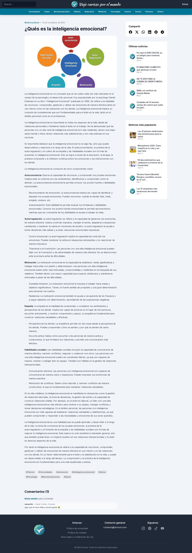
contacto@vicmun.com (115, 527)
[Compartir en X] (136, 32)
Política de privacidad (77, 528)
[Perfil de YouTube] (162, 528)
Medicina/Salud (32, 22)
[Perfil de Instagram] (143, 528)
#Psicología (31, 477)
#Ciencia (30, 472)
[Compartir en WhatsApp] (143, 32)
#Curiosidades (45, 472)
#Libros (102, 472)
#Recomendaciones (50, 477)
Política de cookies (77, 532)
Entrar (185, 4)
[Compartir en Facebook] (130, 32)
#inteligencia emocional (83, 472)
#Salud (67, 477)
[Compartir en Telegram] (162, 32)
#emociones (62, 472)
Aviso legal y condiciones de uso (77, 537)
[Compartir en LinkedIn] (149, 32)
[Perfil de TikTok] (156, 528)
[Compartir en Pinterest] (156, 32)
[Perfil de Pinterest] (149, 528)
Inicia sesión (31, 498)
